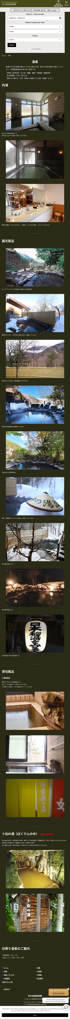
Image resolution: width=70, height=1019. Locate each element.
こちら (55, 10)
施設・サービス (8, 975)
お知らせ (6, 989)
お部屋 (38, 971)
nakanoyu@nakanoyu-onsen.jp (37, 1004)
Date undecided (35, 49)
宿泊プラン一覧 (7, 982)
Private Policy (54, 1011)
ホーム (4, 55)
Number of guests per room (35, 22)
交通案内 (6, 979)
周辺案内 (39, 979)
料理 (4, 971)
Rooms (35, 36)
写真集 (38, 975)
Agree (35, 1015)
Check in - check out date (35, 14)
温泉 (37, 968)
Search (11, 45)
